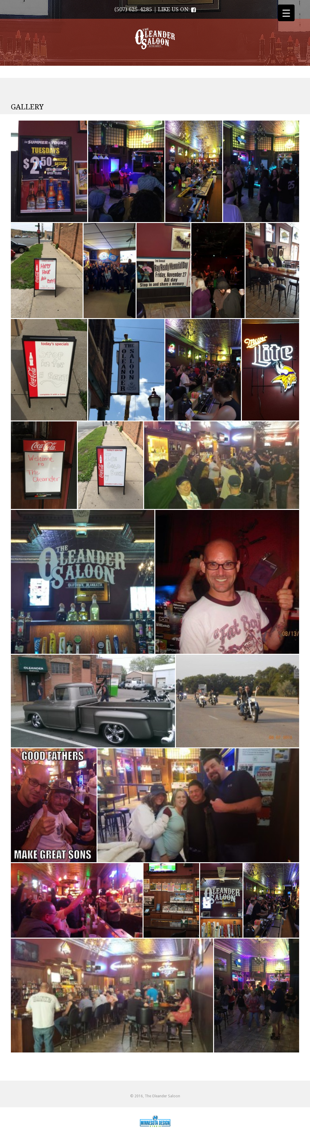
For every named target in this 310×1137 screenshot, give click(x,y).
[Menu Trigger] (286, 13)
